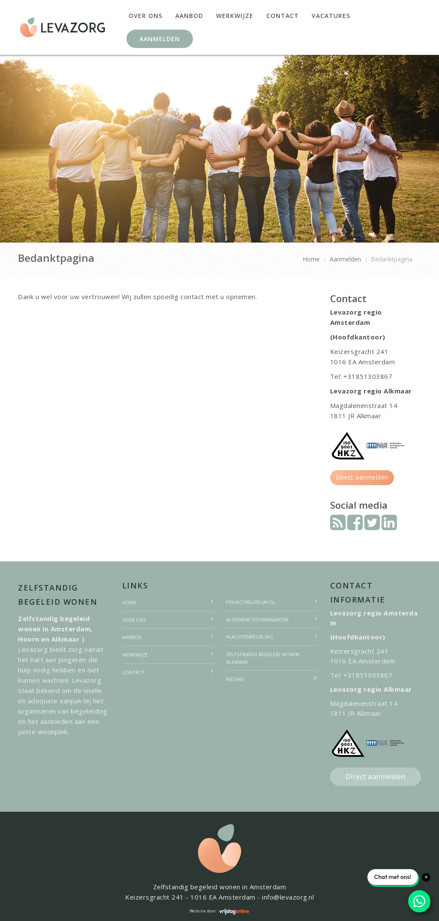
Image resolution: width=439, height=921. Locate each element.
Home (311, 259)
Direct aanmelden (362, 477)
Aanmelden (159, 39)
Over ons (145, 16)
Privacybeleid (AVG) (250, 602)
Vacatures (331, 16)
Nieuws (235, 679)
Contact (282, 16)
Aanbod (189, 16)
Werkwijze (234, 16)
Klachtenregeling (249, 636)
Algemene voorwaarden (257, 619)
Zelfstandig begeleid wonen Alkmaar (262, 658)
